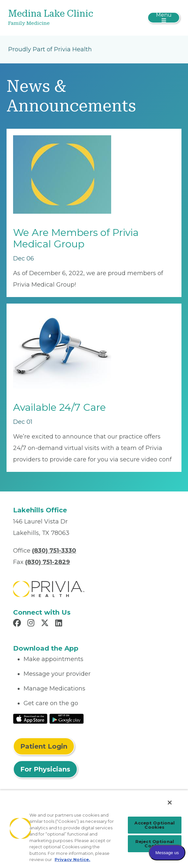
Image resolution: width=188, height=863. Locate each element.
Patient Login (43, 746)
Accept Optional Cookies (154, 825)
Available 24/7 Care (59, 407)
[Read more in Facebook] (18, 623)
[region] (94, 826)
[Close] (169, 802)
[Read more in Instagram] (31, 623)
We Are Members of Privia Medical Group (76, 238)
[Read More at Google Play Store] (66, 718)
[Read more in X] (46, 623)
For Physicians (45, 769)
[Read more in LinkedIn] (59, 623)
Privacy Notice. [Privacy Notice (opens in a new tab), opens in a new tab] (72, 859)
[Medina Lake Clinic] (65, 17)
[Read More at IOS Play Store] (30, 718)
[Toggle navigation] (163, 17)
